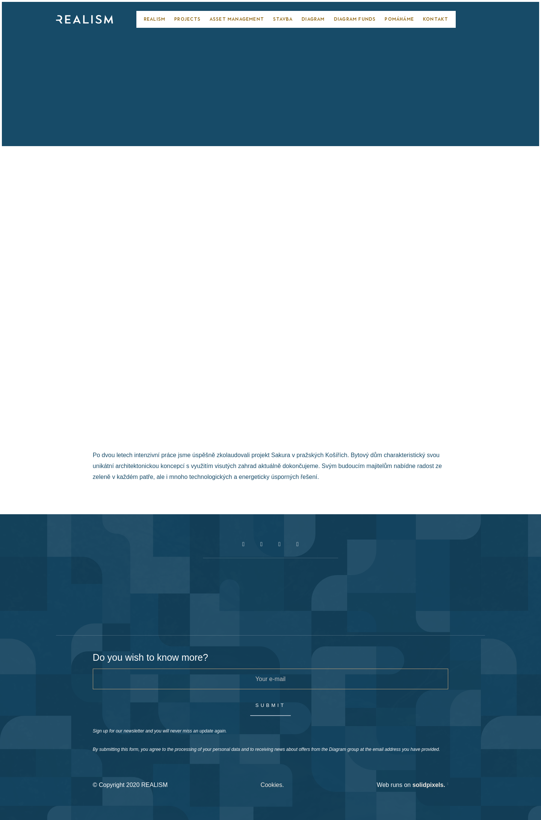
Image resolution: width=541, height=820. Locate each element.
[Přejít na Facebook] (243, 544)
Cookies (271, 785)
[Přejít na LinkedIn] (298, 544)
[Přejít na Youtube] (280, 544)
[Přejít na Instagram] (261, 544)
